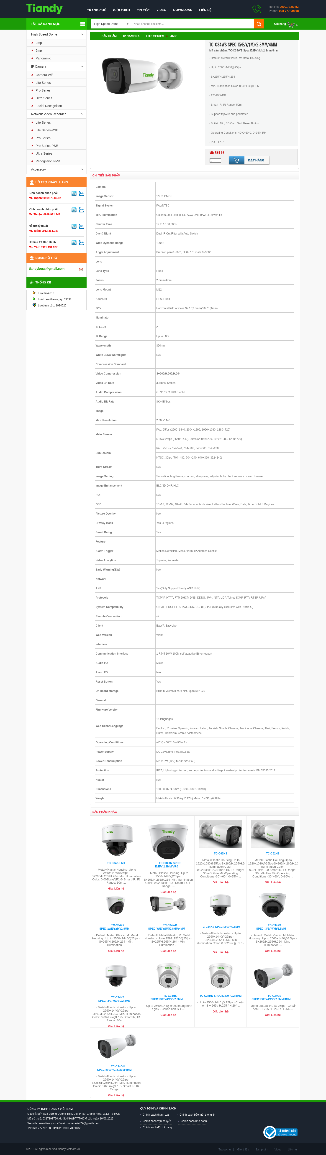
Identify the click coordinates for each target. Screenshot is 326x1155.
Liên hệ (205, 10)
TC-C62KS (220, 853)
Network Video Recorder (48, 114)
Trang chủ (96, 10)
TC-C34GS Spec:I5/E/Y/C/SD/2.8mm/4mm (271, 997)
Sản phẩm (109, 36)
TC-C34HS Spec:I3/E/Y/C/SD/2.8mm (167, 997)
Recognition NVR (48, 161)
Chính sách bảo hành (194, 1121)
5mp (39, 50)
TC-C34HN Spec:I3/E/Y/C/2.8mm (220, 995)
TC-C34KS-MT (116, 863)
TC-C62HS (273, 853)
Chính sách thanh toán (156, 1114)
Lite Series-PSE (47, 130)
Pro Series (43, 90)
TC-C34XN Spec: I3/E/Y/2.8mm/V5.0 (168, 865)
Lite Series (43, 82)
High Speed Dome (44, 34)
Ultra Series (44, 98)
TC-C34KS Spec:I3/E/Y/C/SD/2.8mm (114, 999)
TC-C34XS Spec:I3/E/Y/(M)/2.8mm (271, 927)
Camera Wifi (44, 75)
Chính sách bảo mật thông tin (197, 1114)
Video (162, 10)
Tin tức (143, 10)
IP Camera (38, 66)
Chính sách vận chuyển (157, 1121)
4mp (173, 36)
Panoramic (43, 58)
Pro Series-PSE (47, 146)
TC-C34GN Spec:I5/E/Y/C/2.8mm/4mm (114, 1068)
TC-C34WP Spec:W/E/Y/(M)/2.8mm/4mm (166, 927)
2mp (39, 43)
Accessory (38, 169)
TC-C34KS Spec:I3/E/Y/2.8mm (220, 926)
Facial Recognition (49, 106)
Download (182, 10)
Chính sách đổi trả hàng (157, 1127)
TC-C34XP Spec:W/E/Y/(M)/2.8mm (114, 927)
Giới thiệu (121, 10)
